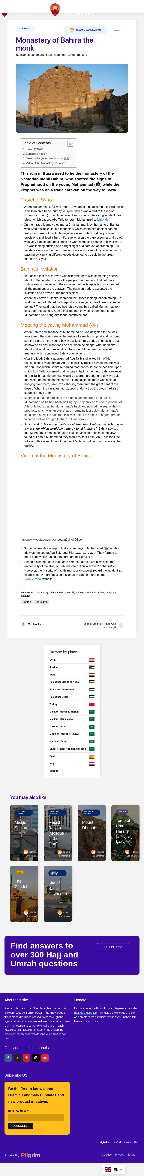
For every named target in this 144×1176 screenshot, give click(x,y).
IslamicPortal (33, 579)
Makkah (102, 219)
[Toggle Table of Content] (68, 143)
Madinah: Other (88, 813)
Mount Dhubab (89, 825)
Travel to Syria (34, 149)
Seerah (26, 601)
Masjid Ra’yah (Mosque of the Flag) (56, 833)
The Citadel (21, 884)
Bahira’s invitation (36, 153)
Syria (25, 28)
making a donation (85, 1012)
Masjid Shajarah (23, 825)
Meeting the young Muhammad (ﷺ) (47, 158)
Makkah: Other (21, 813)
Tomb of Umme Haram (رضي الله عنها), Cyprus (124, 834)
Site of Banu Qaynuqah (58, 889)
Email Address (18, 1111)
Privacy (119, 1154)
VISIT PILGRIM (113, 947)
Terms (131, 1154)
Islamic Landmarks (85, 30)
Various (122, 812)
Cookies (107, 1154)
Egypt (20, 872)
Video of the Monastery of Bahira (45, 163)
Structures (42, 601)
